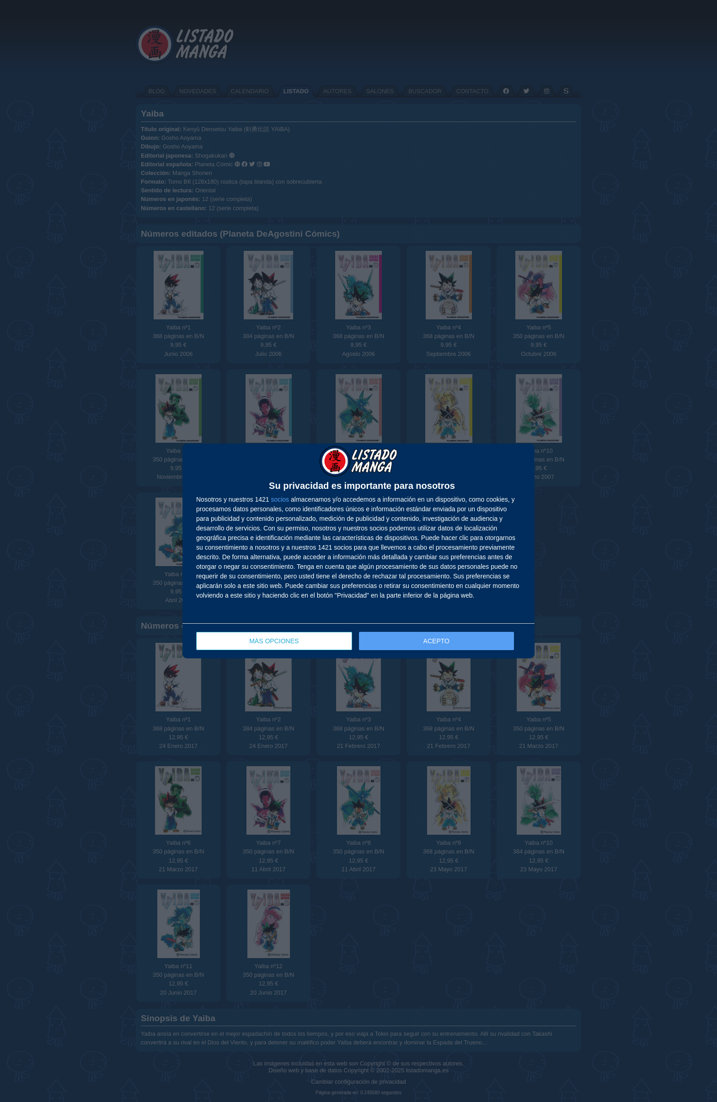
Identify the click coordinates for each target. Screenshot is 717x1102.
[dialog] (358, 551)
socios (280, 499)
